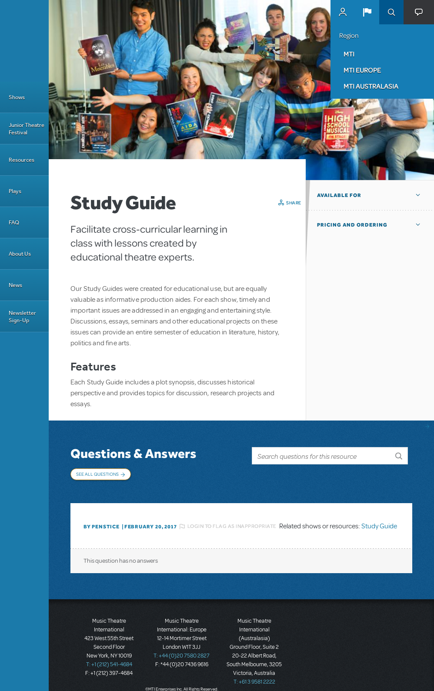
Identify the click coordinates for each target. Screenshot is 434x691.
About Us (20, 253)
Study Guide (379, 522)
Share (293, 203)
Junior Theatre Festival (26, 128)
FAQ (14, 222)
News (15, 285)
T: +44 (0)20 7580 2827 (182, 651)
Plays (15, 191)
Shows (17, 97)
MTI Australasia (371, 86)
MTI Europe (362, 70)
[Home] (24, 41)
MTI (349, 54)
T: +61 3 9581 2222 (254, 677)
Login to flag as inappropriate (232, 522)
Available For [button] (339, 195)
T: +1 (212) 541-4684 (109, 660)
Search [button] (391, 12)
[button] (367, 12)
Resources (21, 160)
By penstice (101, 523)
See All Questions (97, 474)
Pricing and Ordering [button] (352, 225)
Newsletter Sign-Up (22, 316)
